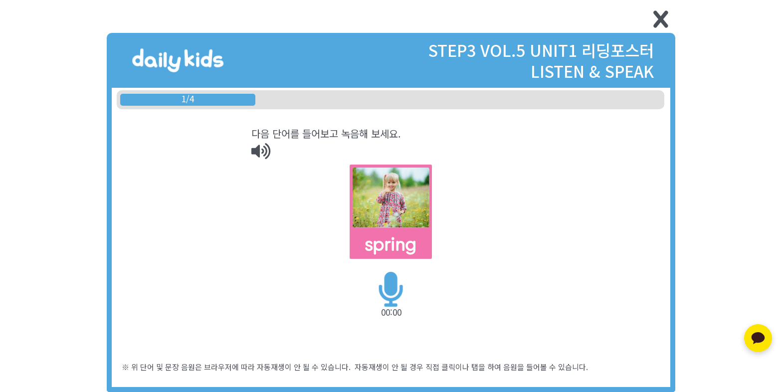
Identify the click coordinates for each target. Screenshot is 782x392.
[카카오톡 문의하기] (758, 338)
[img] (260, 151)
